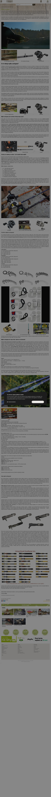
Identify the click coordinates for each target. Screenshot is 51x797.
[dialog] (25, 398)
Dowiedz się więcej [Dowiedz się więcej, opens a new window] (21, 399)
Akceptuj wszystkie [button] (38, 401)
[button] (11, 401)
